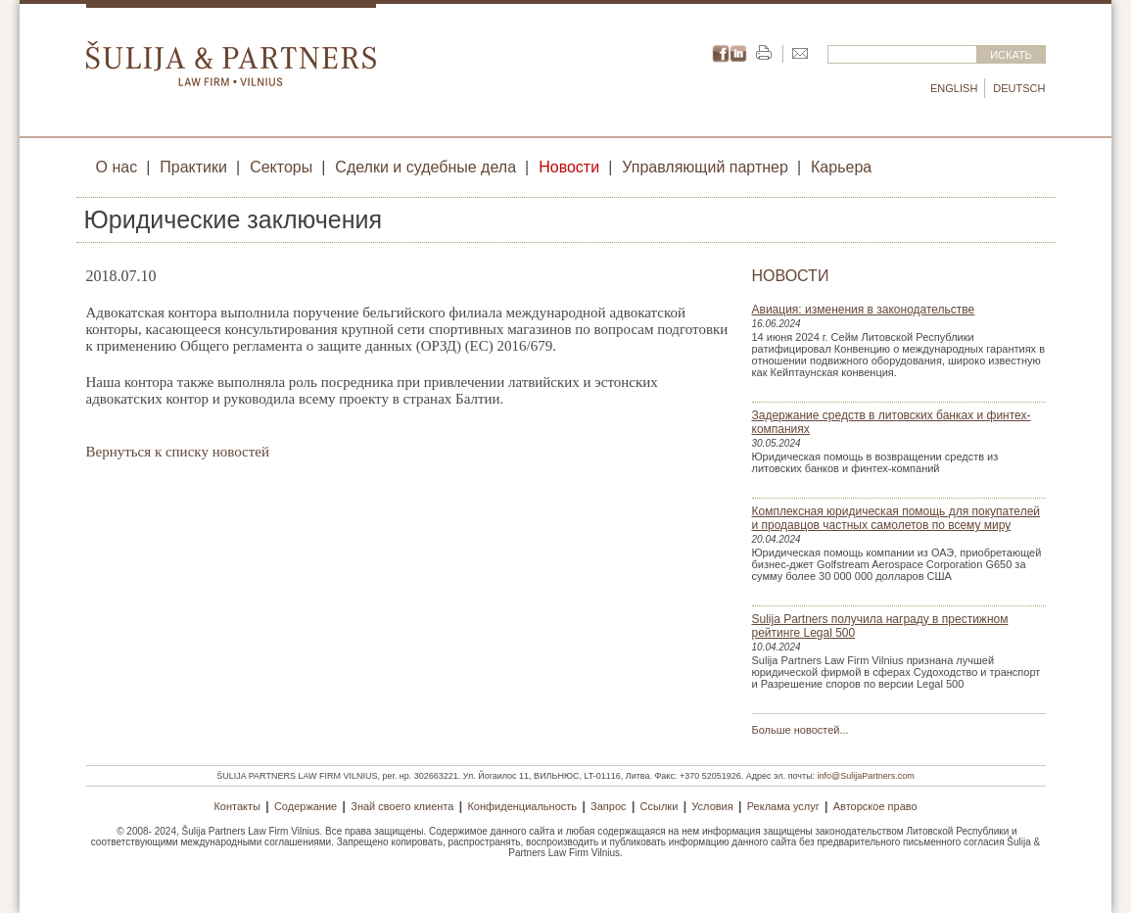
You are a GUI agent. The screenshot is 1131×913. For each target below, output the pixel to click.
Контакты (236, 806)
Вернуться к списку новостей (177, 451)
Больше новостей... (800, 730)
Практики (193, 167)
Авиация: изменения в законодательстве (863, 309)
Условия (711, 806)
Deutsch (1019, 88)
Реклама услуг (783, 806)
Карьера (841, 167)
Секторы (281, 167)
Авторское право (875, 806)
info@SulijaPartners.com (866, 776)
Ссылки (659, 806)
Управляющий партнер (705, 167)
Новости (569, 167)
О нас (117, 167)
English (953, 88)
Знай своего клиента (402, 806)
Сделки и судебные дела (425, 167)
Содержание (305, 806)
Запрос (608, 806)
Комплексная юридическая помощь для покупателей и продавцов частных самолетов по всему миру (896, 518)
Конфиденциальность (522, 806)
